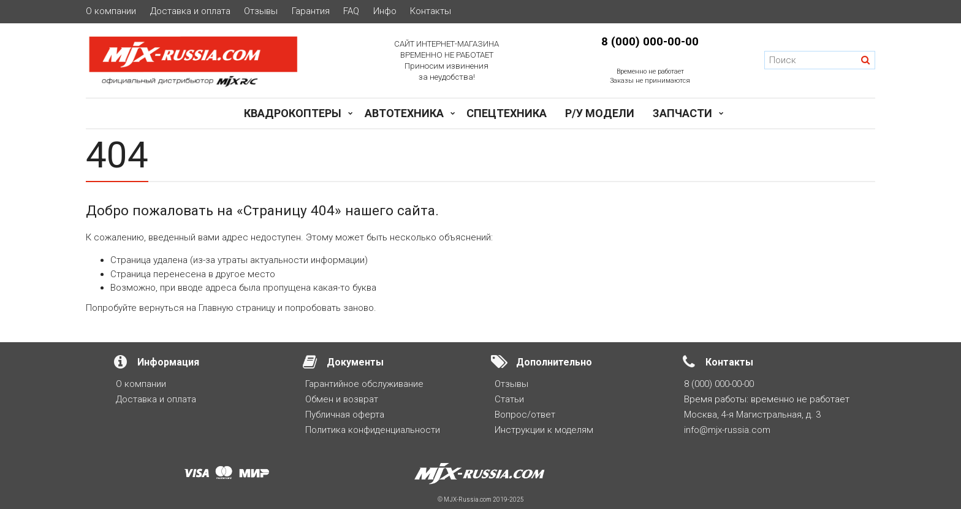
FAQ (351, 11)
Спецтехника (506, 113)
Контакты (430, 11)
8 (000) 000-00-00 (650, 41)
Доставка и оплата (190, 11)
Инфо (385, 11)
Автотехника (404, 113)
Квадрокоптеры (292, 113)
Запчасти (682, 113)
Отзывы (261, 11)
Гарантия (311, 11)
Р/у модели (599, 113)
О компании (111, 11)
